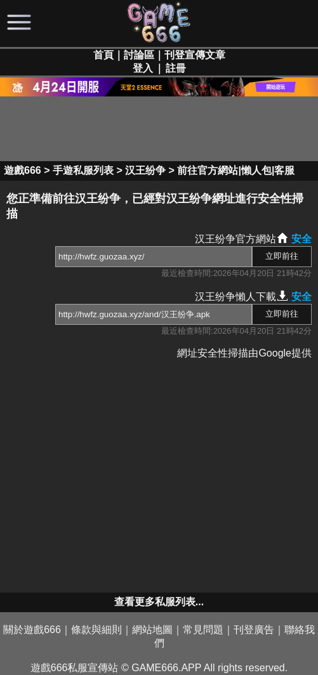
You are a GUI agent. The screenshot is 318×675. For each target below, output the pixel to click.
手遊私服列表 (83, 170)
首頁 (103, 54)
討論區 (139, 54)
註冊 (176, 68)
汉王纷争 (145, 170)
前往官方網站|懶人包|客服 (236, 170)
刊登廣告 (254, 629)
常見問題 (203, 629)
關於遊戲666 (32, 629)
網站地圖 (152, 629)
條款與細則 (96, 629)
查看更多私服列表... (159, 601)
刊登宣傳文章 (194, 54)
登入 (143, 68)
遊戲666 (22, 170)
